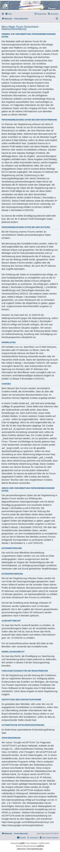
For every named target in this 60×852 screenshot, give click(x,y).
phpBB (21, 843)
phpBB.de (40, 846)
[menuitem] (8, 14)
